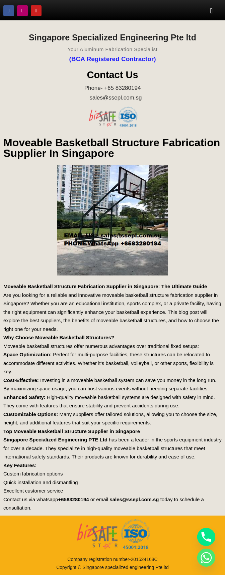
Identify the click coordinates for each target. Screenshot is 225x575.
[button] (211, 10)
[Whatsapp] (206, 558)
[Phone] (206, 537)
